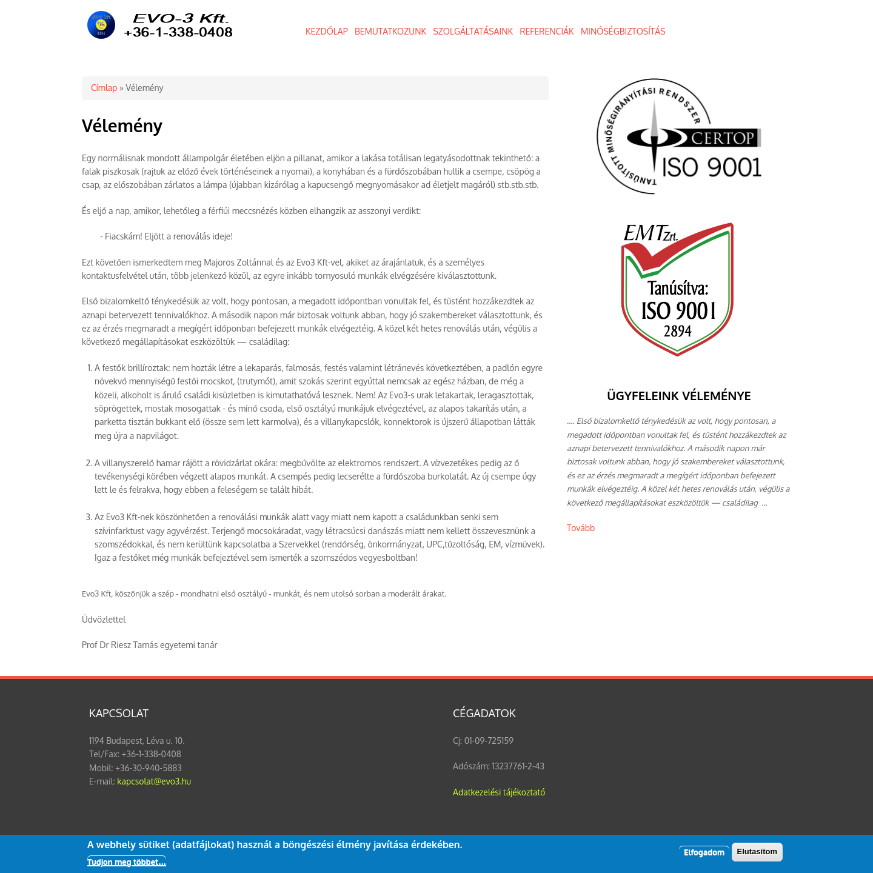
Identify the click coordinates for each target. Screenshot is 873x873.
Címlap (104, 87)
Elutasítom (757, 854)
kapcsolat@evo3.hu (154, 781)
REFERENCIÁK (547, 31)
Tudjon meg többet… (126, 864)
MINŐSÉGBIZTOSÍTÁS (623, 31)
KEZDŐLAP (327, 31)
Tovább (581, 528)
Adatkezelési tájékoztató (499, 792)
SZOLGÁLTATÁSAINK (473, 31)
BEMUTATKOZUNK (390, 31)
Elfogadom (704, 855)
